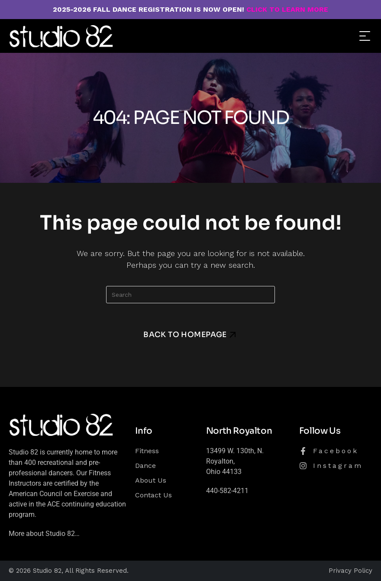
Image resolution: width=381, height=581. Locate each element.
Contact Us (153, 495)
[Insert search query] (190, 294)
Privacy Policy (350, 571)
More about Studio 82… (44, 533)
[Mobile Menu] (363, 35)
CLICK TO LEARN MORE (287, 9)
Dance (145, 465)
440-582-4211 (227, 491)
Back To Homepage (185, 334)
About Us (150, 480)
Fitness (147, 451)
